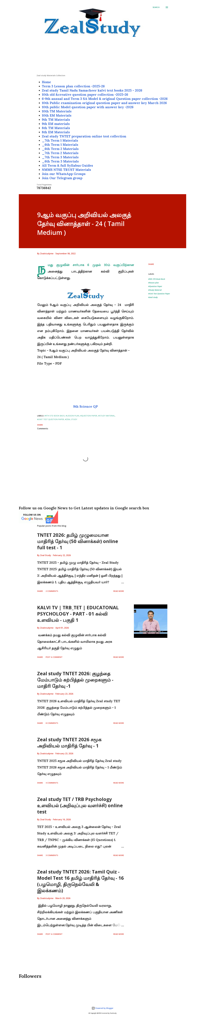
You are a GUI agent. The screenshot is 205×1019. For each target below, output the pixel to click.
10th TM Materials (57, 111)
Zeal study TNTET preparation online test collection (84, 136)
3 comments (52, 855)
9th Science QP (85, 406)
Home (46, 82)
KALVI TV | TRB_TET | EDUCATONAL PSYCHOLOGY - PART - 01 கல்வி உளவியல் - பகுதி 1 (78, 613)
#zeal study (153, 297)
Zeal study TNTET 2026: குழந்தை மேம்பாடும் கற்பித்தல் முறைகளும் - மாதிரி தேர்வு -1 (75, 679)
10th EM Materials (56, 115)
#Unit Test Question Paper (159, 293)
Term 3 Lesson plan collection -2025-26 (73, 86)
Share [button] (151, 264)
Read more (118, 591)
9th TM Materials (56, 119)
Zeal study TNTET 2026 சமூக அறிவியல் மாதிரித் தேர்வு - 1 (69, 742)
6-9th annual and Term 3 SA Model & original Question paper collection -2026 (105, 99)
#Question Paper (155, 286)
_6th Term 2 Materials (60, 149)
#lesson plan (153, 282)
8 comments (52, 723)
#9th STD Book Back (156, 279)
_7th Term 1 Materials (60, 140)
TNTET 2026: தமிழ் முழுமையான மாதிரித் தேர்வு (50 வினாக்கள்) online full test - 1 (77, 541)
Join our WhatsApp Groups (64, 174)
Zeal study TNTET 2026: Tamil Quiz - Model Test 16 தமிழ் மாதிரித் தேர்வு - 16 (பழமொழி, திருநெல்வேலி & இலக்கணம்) (80, 881)
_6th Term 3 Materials (60, 161)
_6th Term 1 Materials (60, 145)
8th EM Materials (56, 132)
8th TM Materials (56, 128)
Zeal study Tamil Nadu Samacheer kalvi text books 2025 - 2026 (92, 90)
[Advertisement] (102, 56)
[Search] (156, 7)
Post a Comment (54, 657)
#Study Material (155, 290)
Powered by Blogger (102, 1008)
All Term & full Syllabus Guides (67, 165)
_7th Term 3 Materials (60, 157)
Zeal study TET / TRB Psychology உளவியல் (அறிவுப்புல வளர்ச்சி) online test (80, 805)
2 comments (52, 591)
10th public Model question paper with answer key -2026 (87, 107)
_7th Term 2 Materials (60, 153)
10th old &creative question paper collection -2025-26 (85, 94)
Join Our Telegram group (62, 178)
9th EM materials (56, 124)
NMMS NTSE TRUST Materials (66, 170)
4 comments (52, 783)
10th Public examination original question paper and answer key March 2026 (104, 103)
